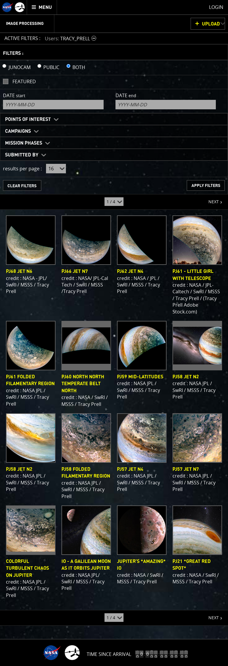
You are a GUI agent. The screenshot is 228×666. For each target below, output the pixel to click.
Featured (24, 81)
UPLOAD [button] (211, 24)
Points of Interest (28, 119)
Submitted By (21, 155)
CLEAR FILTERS (22, 186)
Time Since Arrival (109, 654)
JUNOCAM (20, 67)
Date (14, 95)
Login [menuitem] (216, 7)
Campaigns (18, 131)
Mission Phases (23, 143)
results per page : (22, 168)
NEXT (210, 199)
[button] (71, 38)
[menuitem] (42, 7)
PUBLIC (51, 67)
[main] (114, 333)
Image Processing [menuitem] (25, 24)
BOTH (78, 67)
